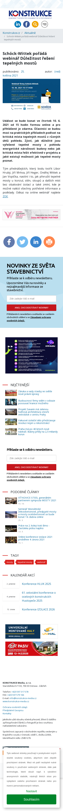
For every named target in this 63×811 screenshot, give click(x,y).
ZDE (5, 196)
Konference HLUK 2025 (36, 584)
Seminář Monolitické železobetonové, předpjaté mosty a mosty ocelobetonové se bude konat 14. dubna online (37, 512)
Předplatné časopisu (13, 710)
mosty (10, 562)
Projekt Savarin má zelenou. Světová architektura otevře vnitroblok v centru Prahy (33, 412)
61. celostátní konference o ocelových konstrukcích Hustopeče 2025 (39, 596)
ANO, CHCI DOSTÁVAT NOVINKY (31, 307)
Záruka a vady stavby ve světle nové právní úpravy (35, 393)
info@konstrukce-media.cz (23, 698)
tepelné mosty (25, 562)
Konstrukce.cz (11, 33)
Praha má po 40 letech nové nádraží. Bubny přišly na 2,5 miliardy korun (38, 431)
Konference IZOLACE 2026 (38, 609)
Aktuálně (30, 33)
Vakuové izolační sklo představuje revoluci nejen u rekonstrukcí (36, 422)
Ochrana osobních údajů (15, 707)
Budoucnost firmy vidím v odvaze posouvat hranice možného (36, 402)
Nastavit (31, 791)
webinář (41, 562)
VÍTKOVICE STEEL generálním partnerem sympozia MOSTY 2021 (37, 499)
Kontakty (7, 713)
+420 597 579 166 (15, 694)
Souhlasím (32, 799)
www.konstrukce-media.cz (16, 701)
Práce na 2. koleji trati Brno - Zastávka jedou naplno (34, 527)
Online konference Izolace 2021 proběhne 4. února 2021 (35, 538)
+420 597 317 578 (20, 691)
